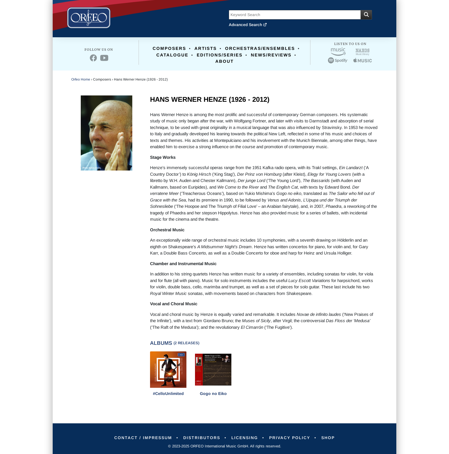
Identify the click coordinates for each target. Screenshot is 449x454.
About (224, 61)
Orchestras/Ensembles (260, 48)
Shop (328, 437)
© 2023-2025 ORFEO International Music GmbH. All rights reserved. (224, 446)
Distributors (201, 437)
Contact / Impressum (143, 437)
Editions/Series (220, 54)
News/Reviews (271, 54)
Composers (169, 48)
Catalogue (172, 54)
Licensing (244, 437)
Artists (205, 48)
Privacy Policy (289, 437)
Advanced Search (248, 24)
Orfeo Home (80, 79)
